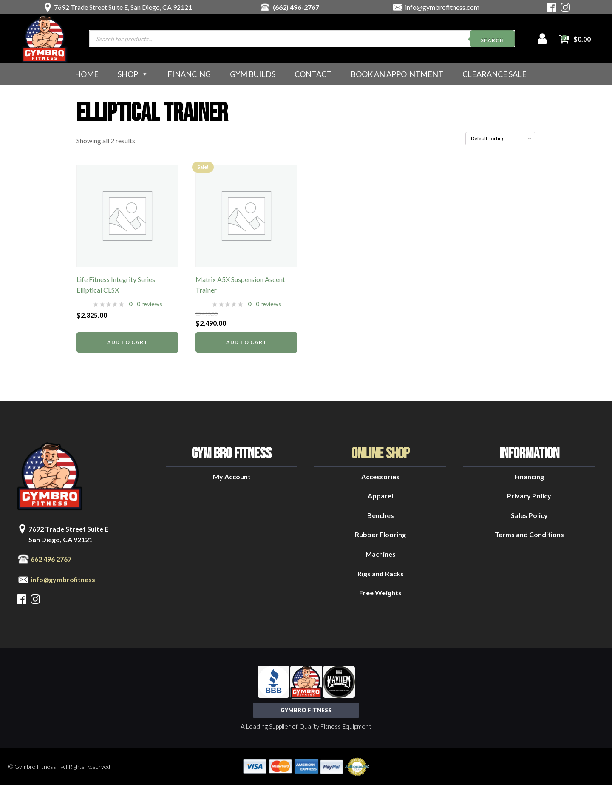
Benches (380, 515)
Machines (381, 554)
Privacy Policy (529, 496)
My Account (232, 476)
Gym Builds (252, 74)
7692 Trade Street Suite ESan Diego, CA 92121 (68, 534)
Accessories (380, 476)
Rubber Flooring (380, 534)
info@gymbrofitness (63, 579)
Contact (313, 74)
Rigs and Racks (380, 573)
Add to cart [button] (127, 342)
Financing (189, 74)
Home (87, 74)
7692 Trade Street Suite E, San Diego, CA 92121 (123, 7)
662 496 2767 (51, 559)
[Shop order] (500, 138)
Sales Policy (529, 515)
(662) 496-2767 (296, 7)
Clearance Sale (494, 74)
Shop (133, 74)
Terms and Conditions (529, 534)
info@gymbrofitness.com (442, 7)
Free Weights (380, 593)
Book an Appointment (397, 74)
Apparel (380, 496)
